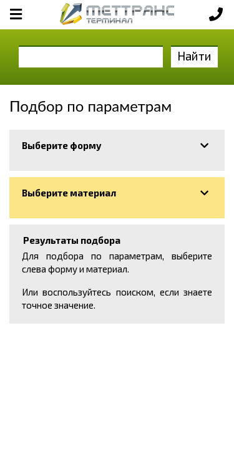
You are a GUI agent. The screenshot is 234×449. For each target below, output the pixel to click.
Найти (194, 56)
